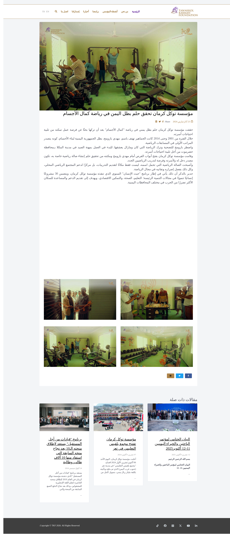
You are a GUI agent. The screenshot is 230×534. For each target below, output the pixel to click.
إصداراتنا (72, 11)
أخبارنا (82, 11)
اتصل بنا (61, 11)
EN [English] (44, 11)
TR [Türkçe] (40, 11)
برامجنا (92, 11)
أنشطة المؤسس (106, 11)
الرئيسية (132, 11)
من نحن (121, 11)
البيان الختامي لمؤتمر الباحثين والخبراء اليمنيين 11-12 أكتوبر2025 (168, 444)
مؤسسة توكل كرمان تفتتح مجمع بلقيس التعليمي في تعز (117, 444)
